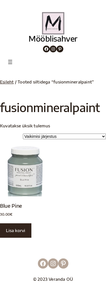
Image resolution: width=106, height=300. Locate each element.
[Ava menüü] (10, 62)
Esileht (7, 81)
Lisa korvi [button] (15, 230)
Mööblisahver (53, 38)
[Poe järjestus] (64, 136)
